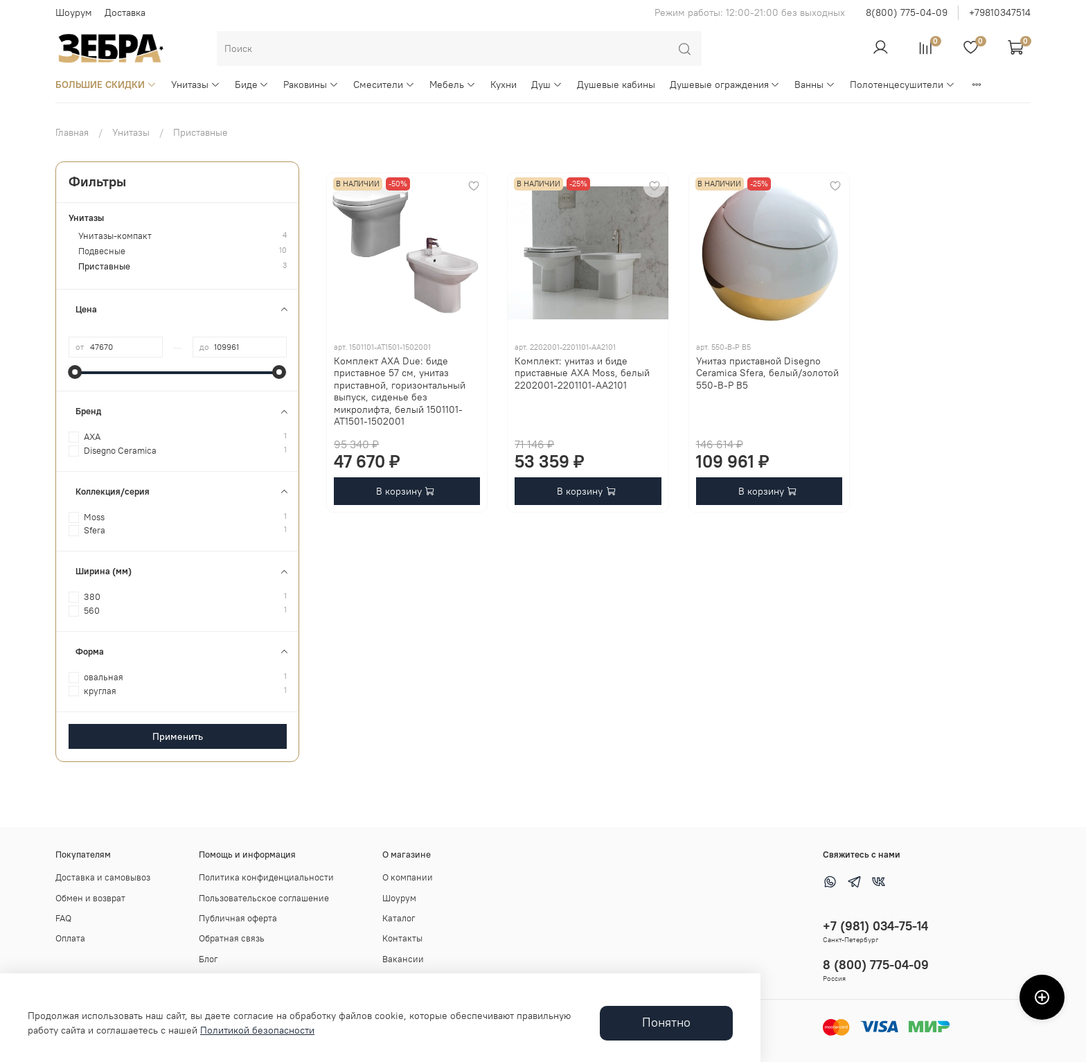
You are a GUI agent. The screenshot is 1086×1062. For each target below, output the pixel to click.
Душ (546, 84)
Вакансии (403, 959)
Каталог (399, 918)
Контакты (402, 938)
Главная (72, 132)
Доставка (125, 12)
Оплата (70, 938)
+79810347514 (1000, 12)
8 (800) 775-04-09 (876, 965)
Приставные (104, 266)
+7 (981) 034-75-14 (875, 926)
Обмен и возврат (90, 898)
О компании (407, 877)
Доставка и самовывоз (102, 877)
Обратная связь (232, 938)
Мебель (452, 84)
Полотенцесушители (902, 84)
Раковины (311, 84)
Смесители (384, 84)
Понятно (666, 1022)
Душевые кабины (616, 84)
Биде (252, 84)
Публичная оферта (238, 918)
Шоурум (73, 12)
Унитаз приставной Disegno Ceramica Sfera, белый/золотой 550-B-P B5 (767, 373)
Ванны (814, 84)
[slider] (75, 372)
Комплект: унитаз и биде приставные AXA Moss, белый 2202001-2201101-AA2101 (582, 373)
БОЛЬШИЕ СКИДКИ (106, 84)
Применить (177, 736)
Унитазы (195, 84)
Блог (208, 959)
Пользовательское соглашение (264, 898)
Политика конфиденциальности (266, 877)
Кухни (503, 84)
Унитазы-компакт (115, 236)
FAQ (63, 918)
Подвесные (101, 251)
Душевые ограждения (725, 84)
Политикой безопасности (257, 1030)
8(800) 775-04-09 (906, 12)
